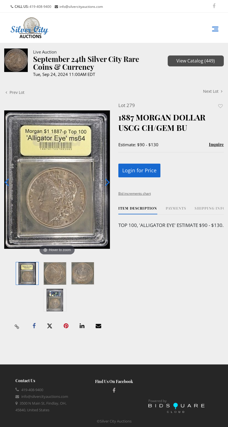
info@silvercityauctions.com (81, 6)
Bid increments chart (134, 193)
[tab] (137, 210)
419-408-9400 (40, 6)
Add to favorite (220, 106)
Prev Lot (15, 92)
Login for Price (139, 170)
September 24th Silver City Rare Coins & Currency (86, 63)
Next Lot (212, 91)
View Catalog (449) (195, 61)
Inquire (216, 144)
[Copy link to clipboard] (17, 326)
